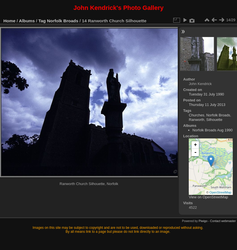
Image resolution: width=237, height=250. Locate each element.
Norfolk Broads (62, 20)
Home (9, 20)
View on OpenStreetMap (208, 197)
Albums (27, 20)
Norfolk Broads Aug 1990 (212, 130)
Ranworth (196, 120)
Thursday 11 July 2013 (207, 105)
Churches (196, 115)
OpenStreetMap (220, 192)
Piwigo (203, 221)
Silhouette (214, 120)
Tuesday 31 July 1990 (206, 94)
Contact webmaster (223, 221)
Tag (42, 20)
